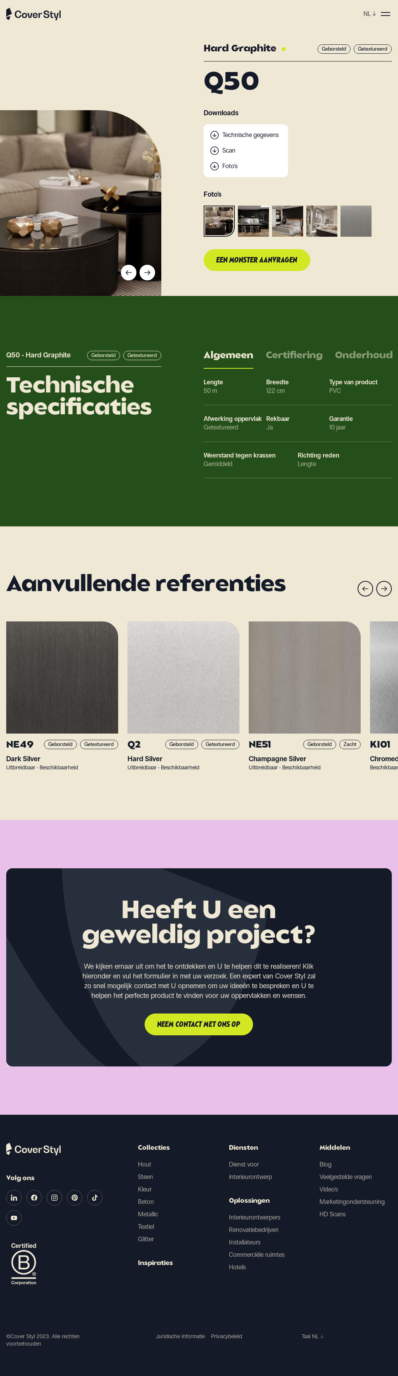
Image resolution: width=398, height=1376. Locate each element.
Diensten (243, 1148)
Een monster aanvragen (256, 260)
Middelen (334, 1148)
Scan (229, 150)
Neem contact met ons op (198, 1025)
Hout (144, 1164)
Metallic (148, 1214)
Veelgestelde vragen (345, 1177)
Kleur (145, 1189)
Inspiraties (155, 1263)
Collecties (154, 1148)
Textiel (146, 1226)
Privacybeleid (226, 1336)
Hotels (237, 1267)
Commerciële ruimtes (257, 1254)
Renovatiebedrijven (254, 1229)
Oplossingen (249, 1201)
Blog (325, 1164)
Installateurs (244, 1242)
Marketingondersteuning (352, 1201)
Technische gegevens (250, 135)
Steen (145, 1177)
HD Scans (332, 1214)
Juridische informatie (180, 1336)
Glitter (146, 1239)
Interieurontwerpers (254, 1217)
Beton (146, 1201)
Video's (328, 1189)
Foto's (229, 166)
